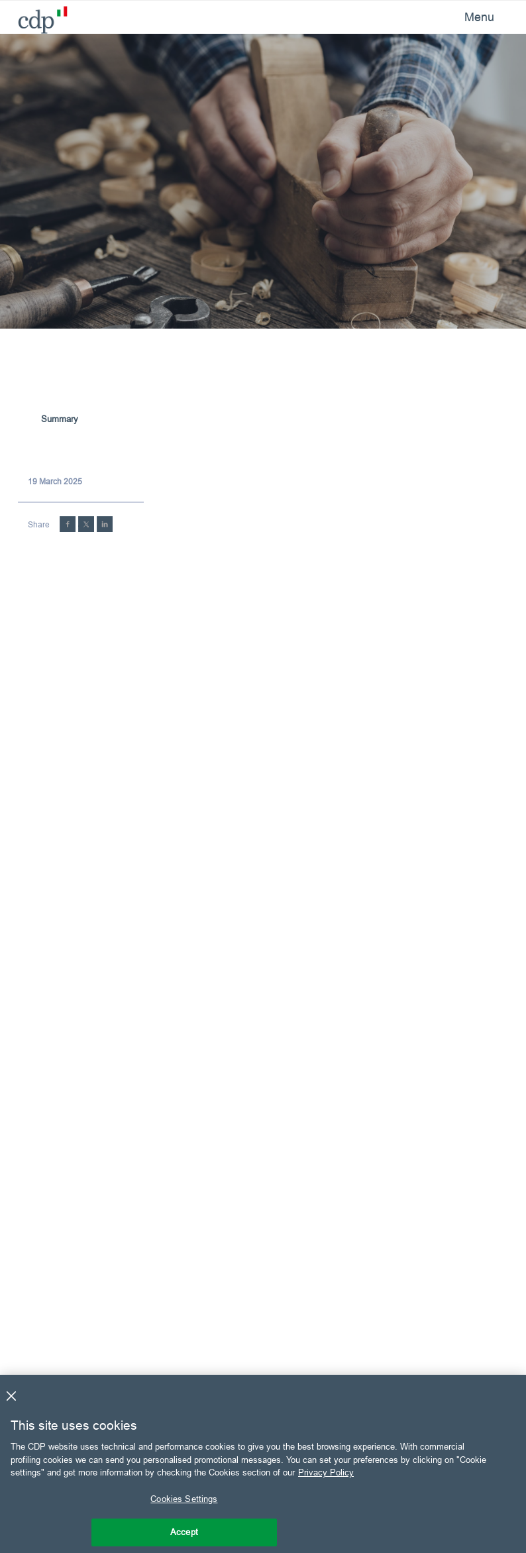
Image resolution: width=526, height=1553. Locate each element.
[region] (263, 1464)
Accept (184, 1531)
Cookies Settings (183, 1498)
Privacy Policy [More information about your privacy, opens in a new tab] (326, 1472)
